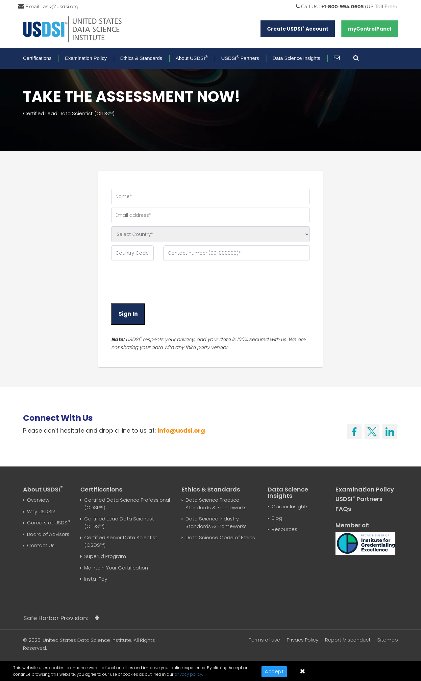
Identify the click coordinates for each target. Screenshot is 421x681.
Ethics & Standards (141, 58)
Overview (38, 499)
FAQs (343, 509)
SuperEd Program (105, 556)
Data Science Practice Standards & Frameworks (216, 503)
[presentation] (161, 282)
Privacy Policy (302, 639)
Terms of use (264, 639)
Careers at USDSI (48, 522)
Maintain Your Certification (116, 567)
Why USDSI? (41, 511)
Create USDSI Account (297, 28)
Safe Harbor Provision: (61, 618)
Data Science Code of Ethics (220, 537)
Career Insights (290, 506)
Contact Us (41, 545)
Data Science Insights (296, 58)
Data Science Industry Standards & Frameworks (216, 522)
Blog (277, 518)
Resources (284, 529)
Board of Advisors (48, 534)
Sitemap (387, 639)
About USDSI (192, 58)
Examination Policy (86, 58)
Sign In (128, 314)
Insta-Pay (95, 578)
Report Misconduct (348, 639)
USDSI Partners (240, 58)
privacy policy (188, 674)
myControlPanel (369, 28)
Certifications (37, 58)
